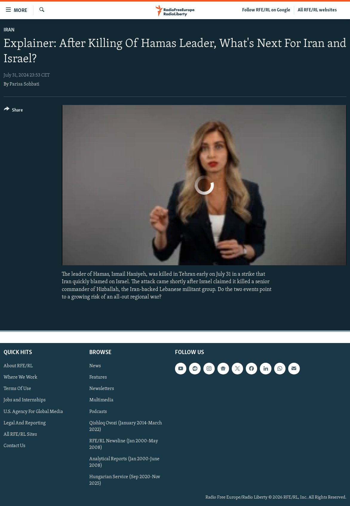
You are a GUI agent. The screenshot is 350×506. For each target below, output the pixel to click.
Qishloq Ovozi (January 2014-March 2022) (125, 426)
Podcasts (98, 411)
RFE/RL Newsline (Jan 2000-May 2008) (123, 444)
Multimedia (101, 400)
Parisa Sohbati (24, 84)
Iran (9, 30)
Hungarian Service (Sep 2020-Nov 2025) (124, 480)
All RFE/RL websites (317, 10)
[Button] (13, 111)
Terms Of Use (17, 388)
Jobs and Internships (25, 400)
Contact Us (14, 445)
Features (98, 377)
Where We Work (20, 377)
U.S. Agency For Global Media (33, 411)
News (95, 366)
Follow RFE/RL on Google (266, 10)
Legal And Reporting (25, 423)
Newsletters (101, 388)
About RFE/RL (18, 366)
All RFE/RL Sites (20, 434)
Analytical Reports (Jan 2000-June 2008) (124, 462)
